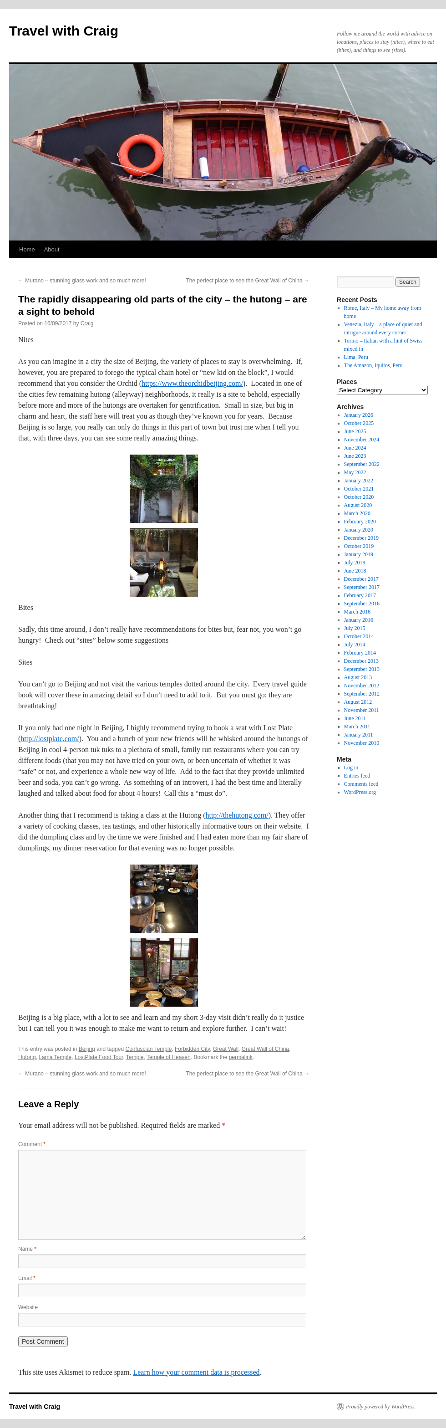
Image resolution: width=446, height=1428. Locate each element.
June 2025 (355, 431)
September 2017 (362, 587)
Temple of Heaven (169, 1057)
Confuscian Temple (149, 1049)
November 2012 (362, 685)
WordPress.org (360, 792)
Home (27, 249)
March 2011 (357, 726)
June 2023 (355, 456)
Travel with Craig (63, 30)
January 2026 (358, 415)
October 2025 (359, 423)
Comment (32, 1144)
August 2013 (358, 677)
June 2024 (355, 448)
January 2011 (358, 735)
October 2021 (359, 489)
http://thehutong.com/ (236, 815)
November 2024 (362, 439)
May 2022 (355, 472)
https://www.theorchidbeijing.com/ (192, 383)
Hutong (27, 1057)
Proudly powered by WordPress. (381, 1406)
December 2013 (361, 661)
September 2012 (362, 694)
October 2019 (359, 546)
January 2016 (358, 620)
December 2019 (361, 538)
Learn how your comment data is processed (196, 1372)
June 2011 (355, 718)
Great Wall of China (265, 1049)
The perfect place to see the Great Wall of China (247, 280)
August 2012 (358, 702)
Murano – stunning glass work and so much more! (82, 280)
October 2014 (359, 636)
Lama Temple (55, 1057)
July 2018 (354, 562)
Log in (351, 767)
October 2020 (359, 497)
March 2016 (357, 612)
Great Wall (225, 1049)
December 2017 (361, 579)
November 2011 (361, 710)
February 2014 (360, 653)
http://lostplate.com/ (49, 738)
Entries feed (357, 776)
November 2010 (362, 743)
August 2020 (358, 505)
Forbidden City (192, 1049)
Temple (135, 1057)
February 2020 (360, 521)
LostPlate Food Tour (99, 1057)
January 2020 (358, 530)
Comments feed (361, 784)
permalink (241, 1057)
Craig (87, 323)
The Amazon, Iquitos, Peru (373, 365)
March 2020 (357, 513)
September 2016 (362, 603)
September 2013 (362, 669)
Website (28, 1307)
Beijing (87, 1049)
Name (27, 1249)
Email (26, 1278)
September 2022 (362, 464)
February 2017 (360, 595)
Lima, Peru (356, 357)
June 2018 (355, 571)
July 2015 (354, 628)
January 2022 (358, 480)
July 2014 (354, 644)
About (52, 249)
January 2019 (358, 554)
